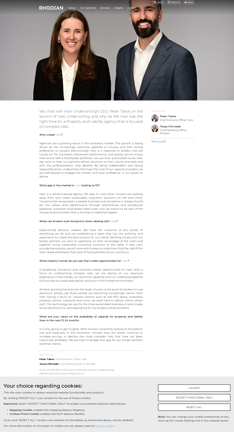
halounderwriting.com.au (69, 373)
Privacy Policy (105, 425)
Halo (68, 111)
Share (188, 2)
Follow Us (174, 2)
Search (158, 2)
